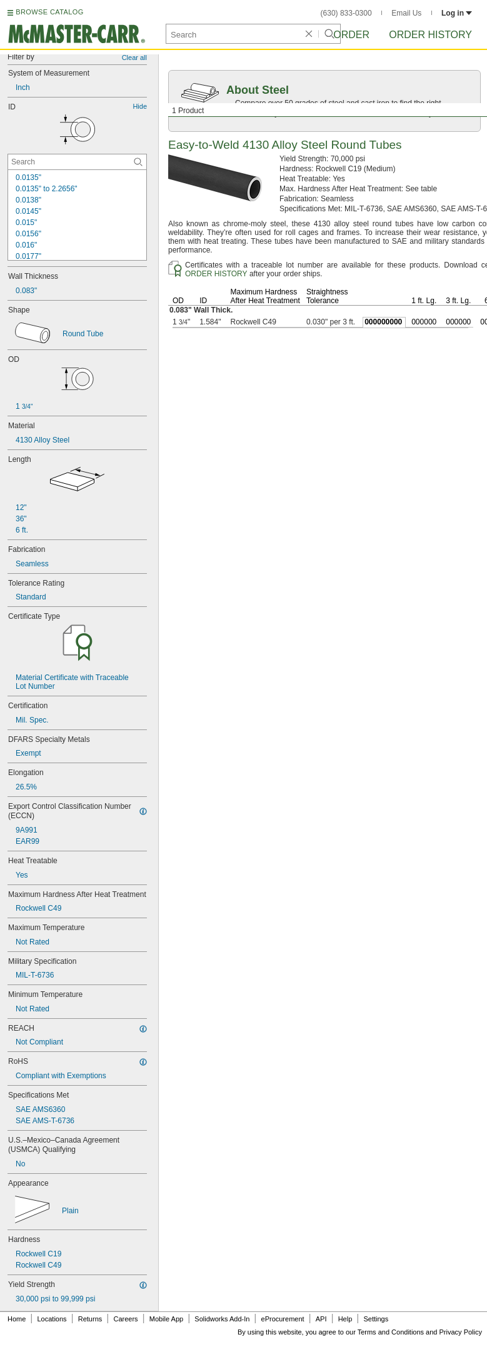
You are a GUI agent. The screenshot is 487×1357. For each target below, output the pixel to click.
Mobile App (166, 1319)
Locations (52, 1319)
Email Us (406, 13)
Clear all (134, 57)
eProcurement (282, 1319)
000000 (423, 322)
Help (345, 1319)
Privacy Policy (460, 1332)
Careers (125, 1319)
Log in (456, 13)
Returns (90, 1319)
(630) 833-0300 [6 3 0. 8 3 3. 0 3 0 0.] (346, 13)
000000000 (383, 322)
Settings (375, 1319)
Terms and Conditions (391, 1332)
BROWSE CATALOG (49, 12)
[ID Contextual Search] (77, 162)
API (321, 1319)
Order (351, 34)
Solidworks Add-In (221, 1319)
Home (17, 1319)
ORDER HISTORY (216, 273)
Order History (430, 34)
